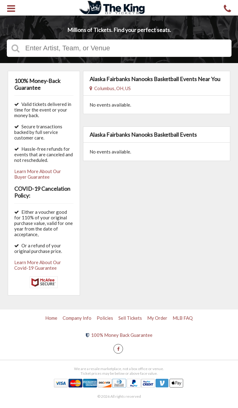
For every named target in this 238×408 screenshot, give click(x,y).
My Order (157, 318)
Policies (105, 318)
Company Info (77, 318)
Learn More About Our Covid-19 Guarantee (37, 265)
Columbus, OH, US (110, 88)
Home (51, 318)
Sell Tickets (130, 318)
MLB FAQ (183, 318)
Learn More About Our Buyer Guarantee (37, 174)
